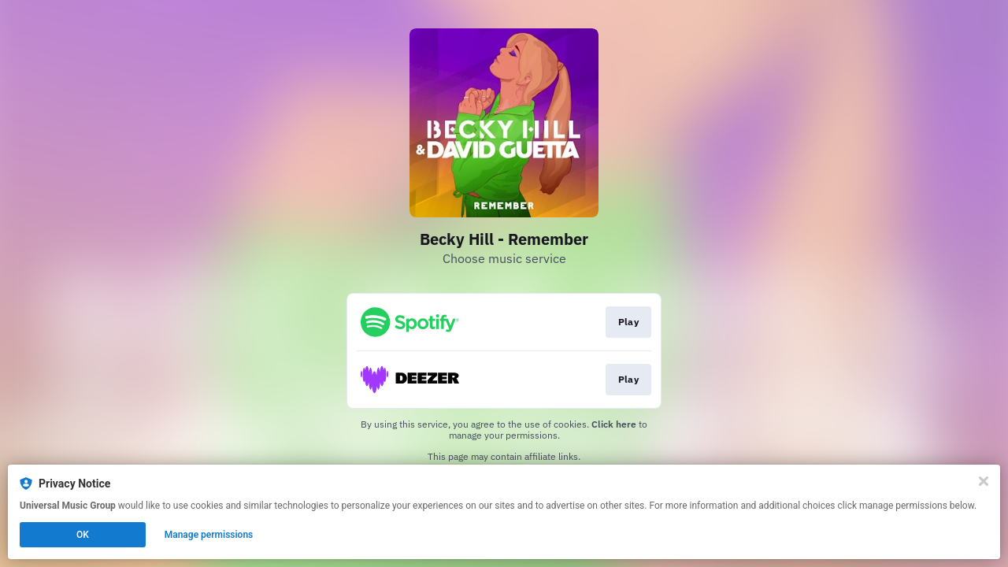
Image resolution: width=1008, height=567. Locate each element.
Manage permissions (209, 534)
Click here (613, 424)
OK (82, 534)
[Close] (983, 481)
